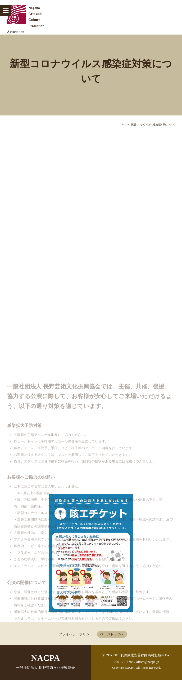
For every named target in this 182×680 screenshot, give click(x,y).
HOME (125, 124)
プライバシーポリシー (76, 634)
